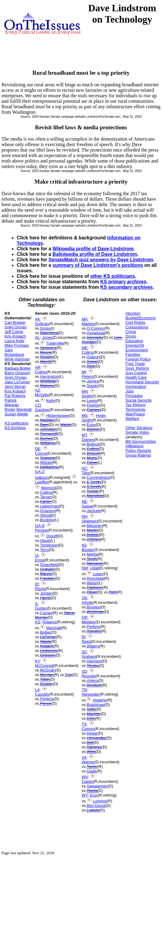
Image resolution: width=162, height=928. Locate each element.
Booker (46, 684)
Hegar (92, 733)
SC (84, 652)
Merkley (89, 622)
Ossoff (51, 536)
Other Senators (138, 427)
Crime (130, 331)
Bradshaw (95, 704)
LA (37, 689)
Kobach (46, 646)
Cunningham (98, 477)
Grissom (47, 655)
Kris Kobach (15, 336)
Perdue (41, 530)
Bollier (45, 632)
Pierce (45, 703)
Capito (87, 781)
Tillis (86, 473)
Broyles (93, 607)
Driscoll (93, 453)
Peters (87, 376)
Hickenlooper (57, 415)
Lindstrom (48, 650)
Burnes (46, 438)
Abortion (132, 313)
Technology (135, 409)
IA (37, 555)
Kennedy (94, 337)
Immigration (135, 386)
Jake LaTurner (17, 382)
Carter (45, 501)
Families (132, 354)
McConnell (44, 665)
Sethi (91, 709)
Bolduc (93, 534)
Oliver (92, 592)
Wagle (45, 641)
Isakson (42, 477)
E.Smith (94, 482)
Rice (91, 366)
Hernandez (96, 738)
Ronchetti (95, 578)
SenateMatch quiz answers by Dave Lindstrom (101, 259)
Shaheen (90, 521)
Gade (91, 771)
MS (85, 415)
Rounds (88, 676)
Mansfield (95, 495)
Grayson (47, 510)
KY (37, 661)
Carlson (93, 409)
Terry (44, 549)
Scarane (47, 458)
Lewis (92, 400)
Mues (91, 458)
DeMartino (49, 467)
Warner (88, 762)
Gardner (42, 409)
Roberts (49, 622)
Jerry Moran (15, 386)
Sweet (92, 361)
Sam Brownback (14, 352)
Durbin (41, 608)
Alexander (91, 694)
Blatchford (49, 333)
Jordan (46, 593)
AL (37, 337)
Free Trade (135, 363)
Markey (88, 323)
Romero (94, 631)
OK (85, 598)
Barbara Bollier (18, 368)
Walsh (65, 424)
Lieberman (49, 506)
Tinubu (93, 665)
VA (84, 757)
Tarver (45, 497)
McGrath (47, 670)
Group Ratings (138, 455)
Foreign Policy (137, 359)
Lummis (100, 801)
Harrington (49, 376)
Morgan (46, 674)
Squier (92, 385)
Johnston (48, 429)
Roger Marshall (18, 409)
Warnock (49, 487)
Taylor (92, 766)
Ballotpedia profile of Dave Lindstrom (94, 254)
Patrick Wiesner (12, 402)
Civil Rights (135, 322)
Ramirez (94, 747)
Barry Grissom (17, 373)
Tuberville (54, 343)
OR (85, 617)
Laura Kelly (14, 341)
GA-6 (39, 525)
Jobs (129, 391)
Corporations (136, 327)
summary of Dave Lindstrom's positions (97, 265)
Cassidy (42, 694)
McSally (42, 394)
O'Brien (93, 539)
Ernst (39, 560)
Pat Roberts (15, 395)
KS (37, 622)
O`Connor (95, 328)
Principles (133, 395)
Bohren (93, 429)
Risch (40, 588)
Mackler (94, 713)
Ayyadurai (95, 333)
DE (38, 448)
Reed (86, 641)
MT (84, 435)
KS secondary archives (126, 287)
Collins (46, 492)
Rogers (46, 357)
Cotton (41, 372)
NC (85, 468)
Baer (44, 424)
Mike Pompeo (17, 345)
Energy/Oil (134, 345)
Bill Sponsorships (140, 441)
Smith (87, 396)
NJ (84, 545)
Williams (47, 443)
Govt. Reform (137, 368)
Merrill (45, 361)
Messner (94, 525)
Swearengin (97, 786)
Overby (93, 405)
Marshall (53, 627)
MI (84, 372)
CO (38, 405)
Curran (46, 613)
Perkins (46, 699)
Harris (45, 598)
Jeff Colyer (14, 331)
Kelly (50, 400)
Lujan (98, 573)
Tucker (93, 491)
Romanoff (48, 434)
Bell (90, 742)
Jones (47, 337)
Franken (47, 578)
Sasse (87, 506)
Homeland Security (142, 382)
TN (84, 689)
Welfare (132, 418)
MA (85, 319)
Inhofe (87, 602)
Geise (92, 462)
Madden (47, 420)
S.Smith (94, 486)
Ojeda (92, 790)
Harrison (94, 661)
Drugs (130, 336)
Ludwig (93, 810)
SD (84, 671)
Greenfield (49, 564)
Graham (47, 569)
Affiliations (134, 446)
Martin (92, 530)
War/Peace (135, 414)
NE (84, 501)
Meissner (95, 563)
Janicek (93, 510)
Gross (45, 328)
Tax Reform (135, 405)
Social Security (138, 400)
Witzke (46, 462)
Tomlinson (49, 545)
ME (85, 348)
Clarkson (94, 587)
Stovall (46, 515)
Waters (93, 646)
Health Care (135, 377)
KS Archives (15, 427)
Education (134, 341)
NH (85, 516)
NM (85, 568)
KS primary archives (123, 281)
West (91, 751)
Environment (136, 350)
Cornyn (88, 728)
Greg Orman (16, 327)
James (92, 381)
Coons (41, 453)
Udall (94, 568)
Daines (88, 439)
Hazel (45, 540)
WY (85, 795)
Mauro (45, 573)
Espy (91, 424)
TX (84, 724)
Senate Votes (137, 432)
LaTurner (48, 637)
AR (38, 367)
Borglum (94, 685)
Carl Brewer (15, 322)
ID (37, 584)
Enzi (94, 795)
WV (85, 777)
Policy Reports (138, 450)
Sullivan (42, 323)
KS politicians (16, 423)
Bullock (93, 444)
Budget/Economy (140, 318)
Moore (45, 352)
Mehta (92, 554)
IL (36, 603)
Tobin (44, 679)
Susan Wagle (16, 414)
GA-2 (39, 471)
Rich (113, 592)
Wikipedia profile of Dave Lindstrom (93, 248)
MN (85, 391)
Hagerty (100, 700)
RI (84, 637)
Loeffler (41, 482)
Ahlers (92, 680)
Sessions (48, 348)
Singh (92, 559)
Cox (68, 674)
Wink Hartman (17, 359)
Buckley (47, 520)
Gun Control (136, 373)
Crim (91, 718)
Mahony (47, 385)
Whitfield (47, 381)
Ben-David (96, 805)
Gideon (93, 357)
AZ (37, 390)
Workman (95, 611)
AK (37, 319)
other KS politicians (112, 276)
